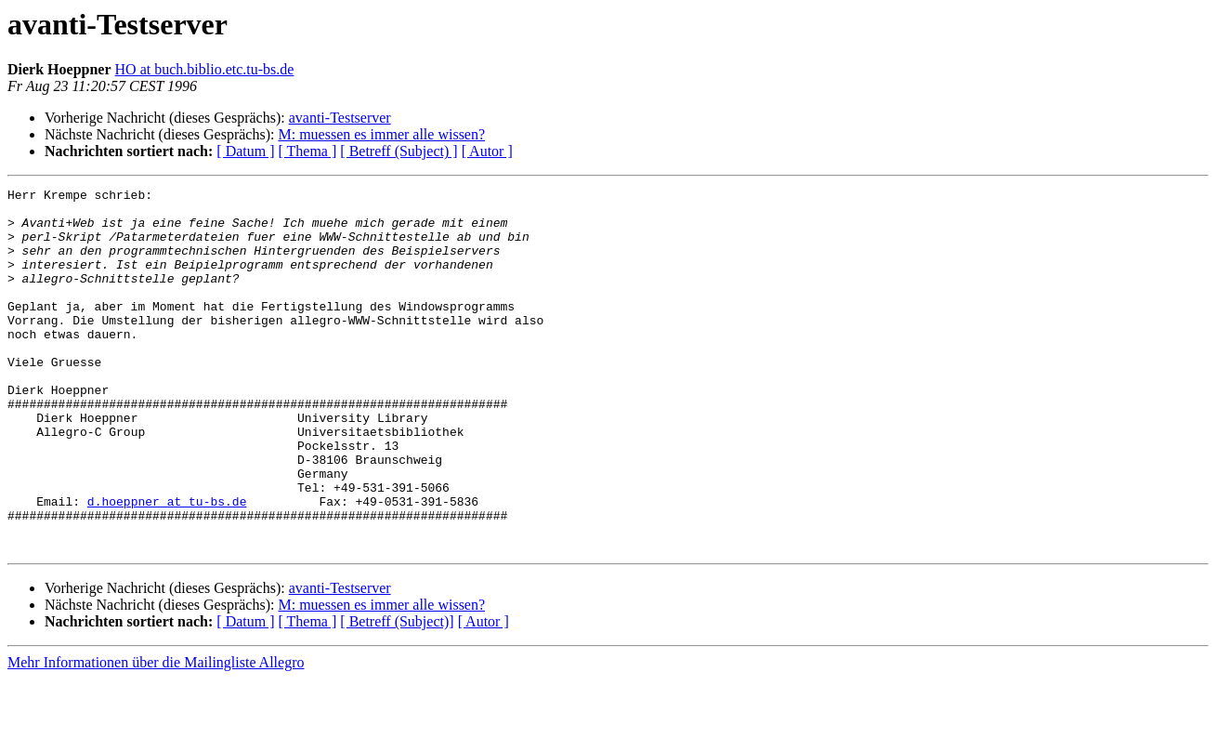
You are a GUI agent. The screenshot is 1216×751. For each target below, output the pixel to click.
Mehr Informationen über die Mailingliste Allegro (155, 735)
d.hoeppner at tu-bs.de (167, 565)
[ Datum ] (245, 151)
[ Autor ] (487, 151)
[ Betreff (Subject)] (396, 694)
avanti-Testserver (340, 117)
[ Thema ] (308, 151)
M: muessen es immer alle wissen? (381, 134)
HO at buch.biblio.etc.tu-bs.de (204, 69)
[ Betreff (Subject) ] (398, 151)
